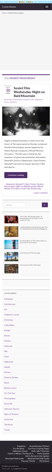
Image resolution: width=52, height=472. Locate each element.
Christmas (8, 320)
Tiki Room (8, 424)
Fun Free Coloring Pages (38, 448)
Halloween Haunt (20, 451)
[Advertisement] (26, 42)
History (7, 372)
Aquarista (21, 446)
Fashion (7, 341)
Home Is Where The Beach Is (20, 453)
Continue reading (16, 175)
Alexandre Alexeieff (15, 184)
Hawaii (7, 367)
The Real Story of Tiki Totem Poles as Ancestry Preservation (33, 242)
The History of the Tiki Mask (30, 265)
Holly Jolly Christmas (40, 451)
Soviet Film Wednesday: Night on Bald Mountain (29, 92)
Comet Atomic (9, 6)
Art (5, 309)
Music (6, 102)
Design (7, 330)
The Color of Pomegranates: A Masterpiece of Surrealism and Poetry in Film (31, 218)
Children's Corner (11, 314)
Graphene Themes (20, 469)
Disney (7, 335)
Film (32, 100)
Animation (18, 100)
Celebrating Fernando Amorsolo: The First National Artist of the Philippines (34, 228)
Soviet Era (13, 102)
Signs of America (11, 414)
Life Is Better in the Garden (37, 456)
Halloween (39, 100)
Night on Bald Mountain (26, 186)
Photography (10, 398)
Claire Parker (30, 184)
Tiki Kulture (44, 461)
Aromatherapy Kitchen (39, 446)
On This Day (9, 393)
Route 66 (8, 403)
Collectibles (9, 325)
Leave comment (41, 193)
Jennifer (10, 100)
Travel (7, 430)
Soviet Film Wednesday (31, 188)
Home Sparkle (43, 453)
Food (6, 356)
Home (4, 13)
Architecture (9, 304)
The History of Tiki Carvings (30, 253)
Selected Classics (11, 409)
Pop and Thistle (28, 461)
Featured (26, 100)
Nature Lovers (10, 388)
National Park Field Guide (38, 458)
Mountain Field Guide (14, 458)
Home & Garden (11, 377)
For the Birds (18, 448)
